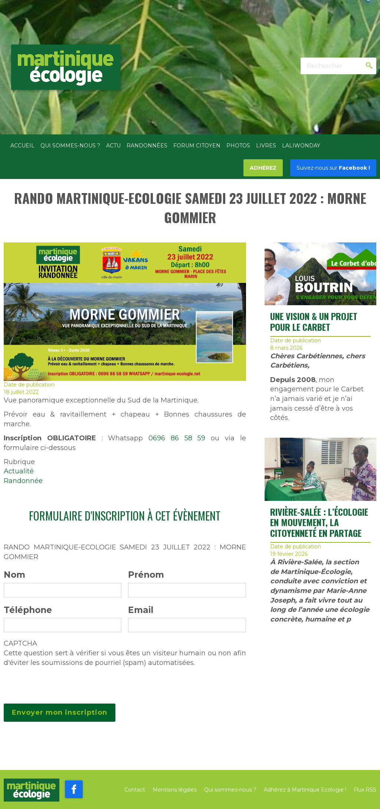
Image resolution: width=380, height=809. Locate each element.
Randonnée (23, 481)
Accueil (22, 145)
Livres (266, 145)
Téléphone (28, 610)
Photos (238, 145)
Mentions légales (175, 789)
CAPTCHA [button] (20, 643)
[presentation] (60, 682)
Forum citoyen (196, 145)
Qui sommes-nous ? (70, 145)
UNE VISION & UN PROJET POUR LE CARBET (313, 321)
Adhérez (263, 167)
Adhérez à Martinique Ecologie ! (305, 789)
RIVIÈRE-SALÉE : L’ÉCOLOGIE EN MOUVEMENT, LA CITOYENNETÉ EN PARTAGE (319, 522)
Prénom (146, 575)
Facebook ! (333, 167)
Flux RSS (365, 789)
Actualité (19, 471)
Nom (14, 575)
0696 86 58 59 (176, 438)
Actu (113, 145)
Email (140, 610)
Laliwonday (301, 145)
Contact (134, 789)
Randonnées (147, 145)
